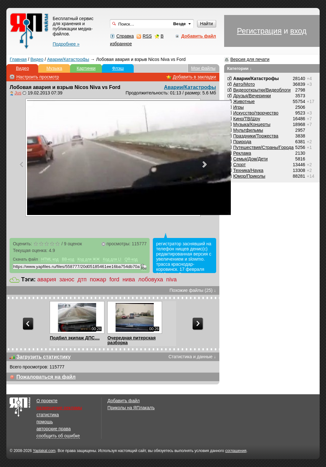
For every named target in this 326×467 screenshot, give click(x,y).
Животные (244, 101)
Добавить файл (124, 400)
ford (114, 279)
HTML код (49, 259)
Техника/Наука (248, 170)
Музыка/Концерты (252, 124)
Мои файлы (203, 68)
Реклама (242, 153)
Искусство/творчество (256, 112)
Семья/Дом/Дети (250, 158)
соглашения (235, 450)
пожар (98, 279)
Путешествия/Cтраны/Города (263, 147)
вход (298, 30)
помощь (44, 421)
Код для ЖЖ (88, 259)
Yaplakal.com (44, 450)
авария (46, 279)
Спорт (239, 164)
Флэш (118, 68)
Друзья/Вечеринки (252, 95)
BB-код (68, 259)
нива (129, 279)
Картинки (86, 68)
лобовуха (150, 279)
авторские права (53, 428)
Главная (18, 59)
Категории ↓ (239, 68)
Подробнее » (66, 44)
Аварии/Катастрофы (68, 59)
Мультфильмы (248, 130)
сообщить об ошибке (58, 435)
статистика (47, 414)
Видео (36, 59)
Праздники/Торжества (256, 135)
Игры (238, 107)
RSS (147, 36)
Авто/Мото (244, 84)
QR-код (131, 259)
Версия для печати (249, 59)
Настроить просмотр (37, 76)
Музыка (54, 68)
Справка (125, 36)
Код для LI (112, 259)
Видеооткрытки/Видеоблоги (262, 90)
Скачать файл (25, 259)
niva (171, 279)
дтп (82, 279)
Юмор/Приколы (249, 176)
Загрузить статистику (43, 357)
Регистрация (259, 30)
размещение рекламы (59, 407)
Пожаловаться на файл (45, 377)
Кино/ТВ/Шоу (246, 118)
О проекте (46, 400)
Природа (242, 141)
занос (66, 279)
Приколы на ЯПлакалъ (131, 407)
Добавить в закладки (194, 76)
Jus (17, 92)
